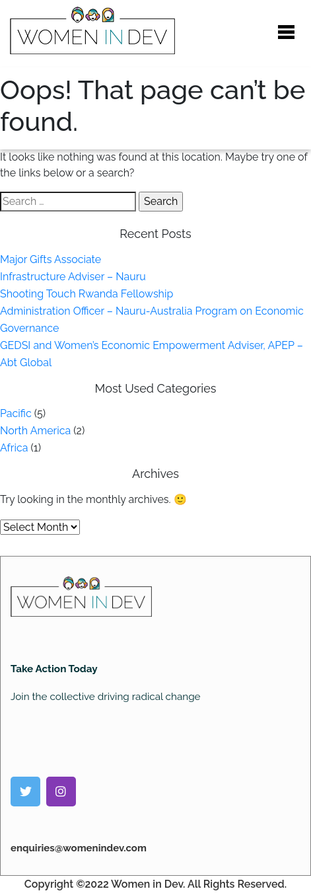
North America (35, 430)
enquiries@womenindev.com (79, 848)
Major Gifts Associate (50, 259)
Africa (14, 448)
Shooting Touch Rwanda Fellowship (86, 294)
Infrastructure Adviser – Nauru (73, 276)
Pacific (16, 413)
